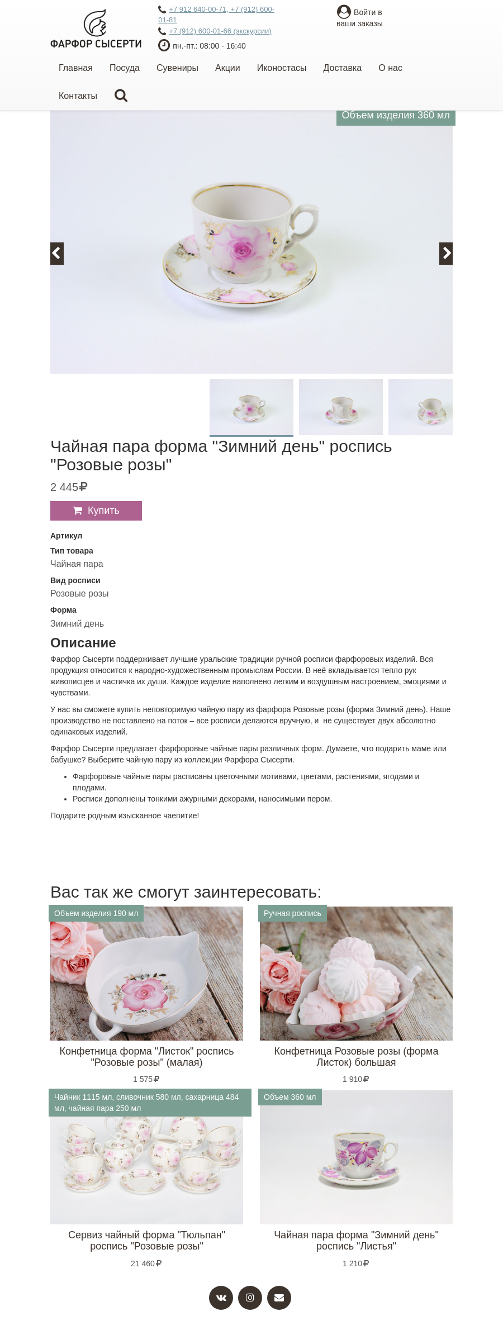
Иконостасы (282, 68)
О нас (390, 68)
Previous (62, 253)
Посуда (125, 68)
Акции (227, 68)
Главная (76, 68)
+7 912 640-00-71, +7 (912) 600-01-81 (216, 14)
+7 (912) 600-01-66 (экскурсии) (214, 32)
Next (452, 253)
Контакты (78, 96)
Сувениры (177, 68)
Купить (104, 510)
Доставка (343, 68)
